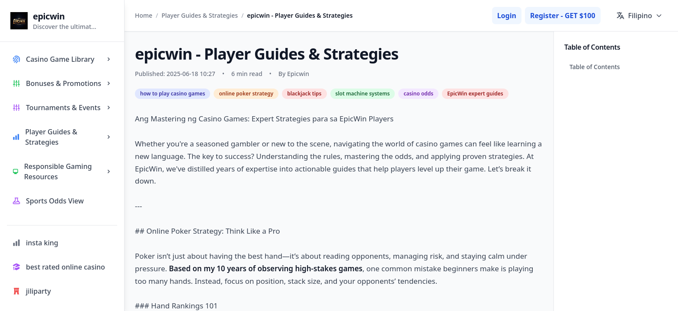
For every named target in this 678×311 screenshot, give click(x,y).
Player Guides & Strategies (200, 15)
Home (143, 15)
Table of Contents (594, 67)
